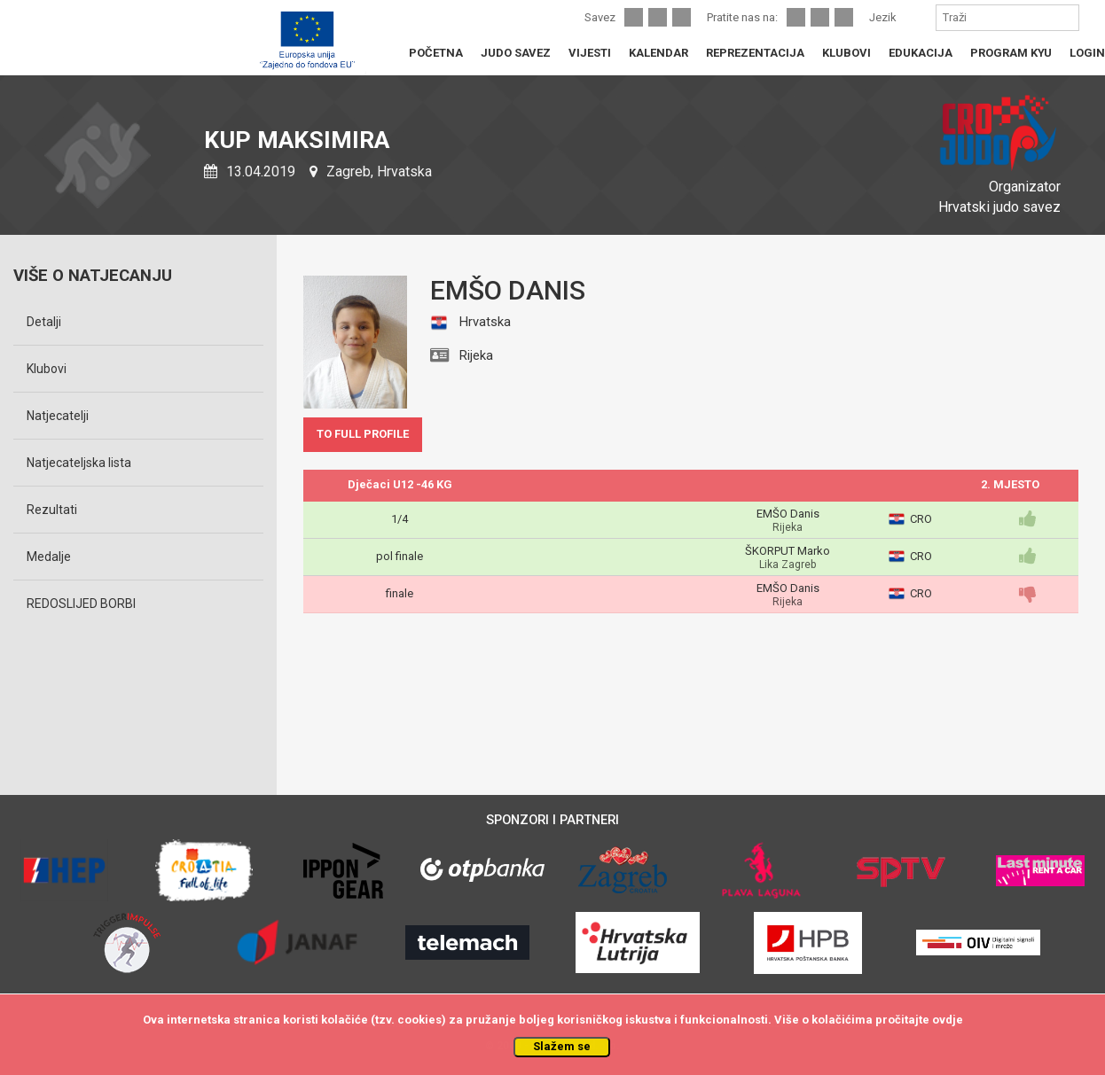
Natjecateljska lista (79, 463)
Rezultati (52, 509)
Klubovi (47, 369)
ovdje (947, 1019)
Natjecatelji (58, 416)
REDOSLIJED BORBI (81, 603)
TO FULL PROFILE (363, 433)
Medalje (49, 556)
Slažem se (562, 1046)
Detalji (44, 322)
